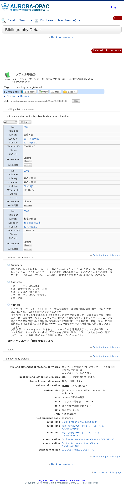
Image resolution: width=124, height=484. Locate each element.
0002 (26, 170)
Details (24, 96)
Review (10, 96)
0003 (26, 211)
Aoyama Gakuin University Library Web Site (62, 480)
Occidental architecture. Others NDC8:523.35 (88, 439)
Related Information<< (107, 50)
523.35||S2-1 (30, 142)
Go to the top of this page (106, 255)
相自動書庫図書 (32, 222)
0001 (26, 127)
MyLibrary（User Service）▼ (57, 20)
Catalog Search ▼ (17, 20)
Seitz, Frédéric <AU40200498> (79, 422)
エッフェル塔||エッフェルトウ (78, 449)
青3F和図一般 (31, 138)
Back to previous (62, 37)
